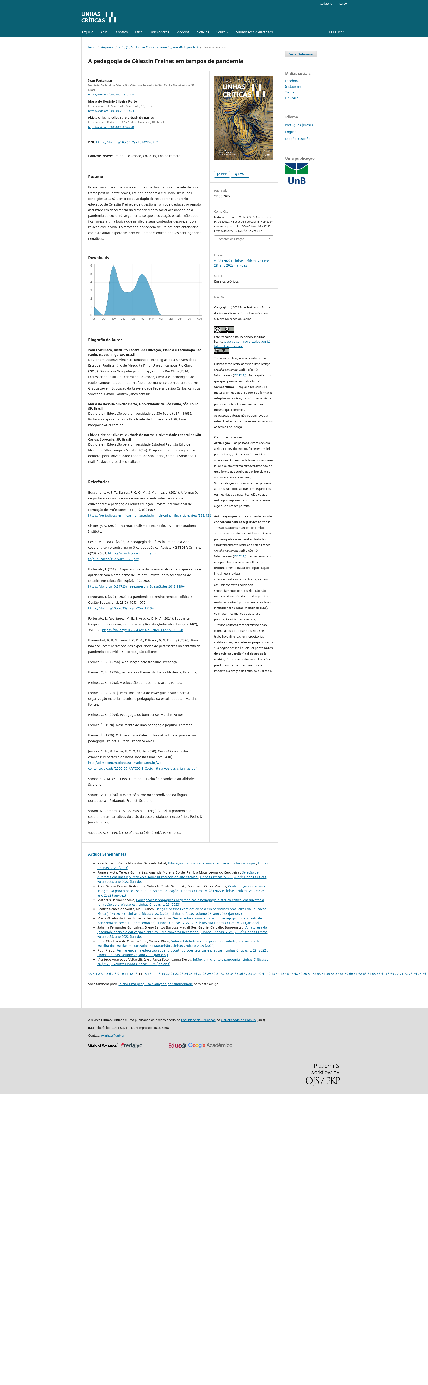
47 (291, 973)
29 (209, 973)
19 (163, 973)
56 (333, 973)
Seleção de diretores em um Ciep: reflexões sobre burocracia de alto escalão (178, 874)
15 (145, 973)
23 (181, 973)
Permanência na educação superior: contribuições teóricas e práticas (170, 950)
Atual (105, 32)
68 (388, 973)
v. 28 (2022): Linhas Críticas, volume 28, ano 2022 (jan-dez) (158, 47)
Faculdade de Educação (198, 1020)
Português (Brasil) (299, 125)
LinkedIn (291, 98)
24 (186, 973)
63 (365, 973)
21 (172, 973)
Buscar (336, 32)
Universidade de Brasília (238, 1020)
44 (278, 973)
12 (131, 973)
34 (232, 973)
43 (273, 973)
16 (149, 973)
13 (136, 973)
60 (351, 973)
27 (200, 973)
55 (328, 973)
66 (378, 973)
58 (342, 973)
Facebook (292, 81)
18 (159, 973)
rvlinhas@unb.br (112, 1035)
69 (392, 973)
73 (410, 973)
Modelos (182, 32)
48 (296, 973)
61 (355, 973)
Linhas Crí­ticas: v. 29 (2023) (159, 904)
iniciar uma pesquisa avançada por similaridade (156, 984)
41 (264, 973)
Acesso (342, 3)
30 (213, 973)
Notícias (203, 32)
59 (346, 973)
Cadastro (326, 3)
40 (259, 973)
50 (305, 973)
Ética (138, 32)
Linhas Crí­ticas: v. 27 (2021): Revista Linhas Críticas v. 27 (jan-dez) (208, 923)
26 (195, 973)
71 (401, 973)
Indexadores (159, 32)
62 (360, 973)
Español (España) (298, 138)
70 (397, 973)
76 (424, 973)
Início (91, 47)
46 (287, 973)
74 (415, 973)
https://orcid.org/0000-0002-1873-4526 (111, 110)
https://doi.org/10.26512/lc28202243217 (127, 142)
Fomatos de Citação (230, 239)
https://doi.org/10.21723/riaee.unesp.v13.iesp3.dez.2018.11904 (137, 586)
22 (177, 973)
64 (369, 973)
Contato (122, 32)
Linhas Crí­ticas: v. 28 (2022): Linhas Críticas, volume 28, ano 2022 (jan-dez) (185, 913)
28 (204, 973)
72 (406, 973)
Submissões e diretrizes (254, 32)
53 (319, 973)
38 (250, 973)
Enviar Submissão (301, 54)
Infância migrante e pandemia (217, 959)
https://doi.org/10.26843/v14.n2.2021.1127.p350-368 (142, 630)
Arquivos (107, 47)
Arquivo (87, 32)
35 (236, 973)
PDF (224, 174)
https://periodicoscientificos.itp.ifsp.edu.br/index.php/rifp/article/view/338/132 (149, 515)
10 (122, 973)
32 (223, 973)
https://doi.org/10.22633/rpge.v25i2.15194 (121, 608)
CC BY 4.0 (240, 375)
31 (218, 973)
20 (168, 973)
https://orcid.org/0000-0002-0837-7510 (111, 127)
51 (310, 973)
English (291, 132)
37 (246, 973)
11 (126, 973)
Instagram (293, 86)
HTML (241, 174)
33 (227, 973)
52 (314, 973)
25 (191, 973)
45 (282, 973)
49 (301, 973)
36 (241, 973)
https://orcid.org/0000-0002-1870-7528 (111, 94)
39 (255, 973)
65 (374, 973)
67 (383, 973)
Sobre (221, 32)
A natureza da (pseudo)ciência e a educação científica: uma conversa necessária (182, 929)
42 (268, 973)
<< (90, 973)
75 (420, 973)
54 (323, 973)
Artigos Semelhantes (107, 854)
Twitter (290, 92)
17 (154, 973)
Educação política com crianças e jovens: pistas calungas (212, 863)
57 (337, 973)
